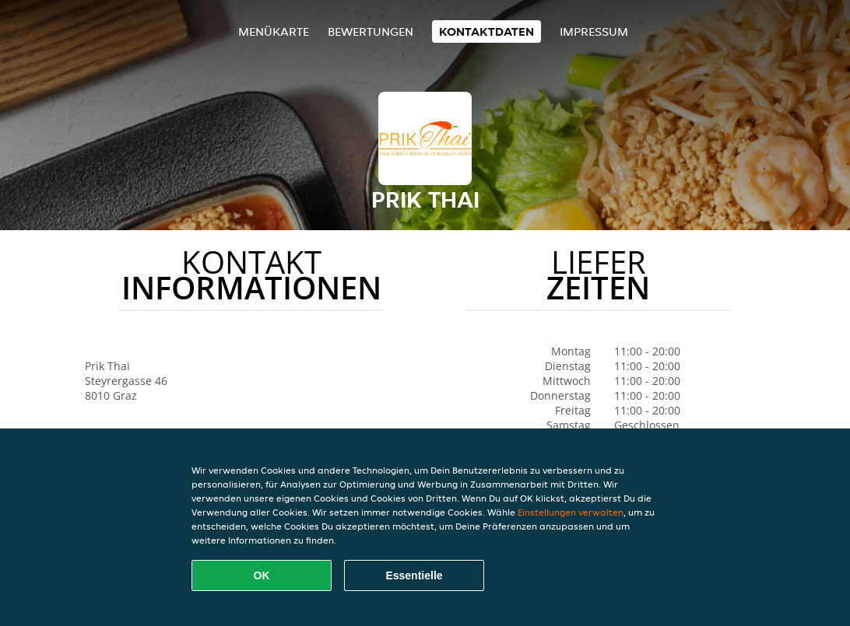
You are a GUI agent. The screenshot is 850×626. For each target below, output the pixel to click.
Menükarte (273, 31)
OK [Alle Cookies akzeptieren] (262, 575)
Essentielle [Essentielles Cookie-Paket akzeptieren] (413, 575)
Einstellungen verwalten (570, 512)
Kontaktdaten (486, 31)
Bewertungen (370, 31)
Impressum (594, 31)
